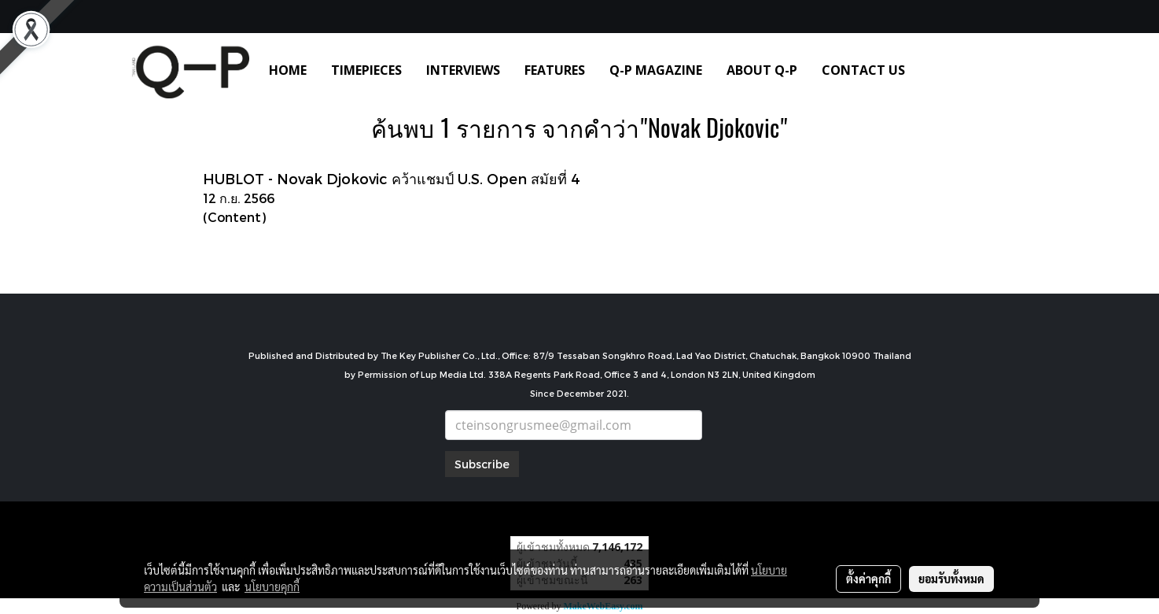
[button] (940, 70)
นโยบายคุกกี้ (272, 586)
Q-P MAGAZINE (655, 70)
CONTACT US (863, 70)
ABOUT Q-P (762, 70)
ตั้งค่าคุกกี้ (868, 578)
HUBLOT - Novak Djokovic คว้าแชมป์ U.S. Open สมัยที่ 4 (391, 178)
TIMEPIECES (366, 70)
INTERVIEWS (463, 70)
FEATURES (554, 70)
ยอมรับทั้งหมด (951, 578)
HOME (288, 70)
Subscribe (482, 464)
